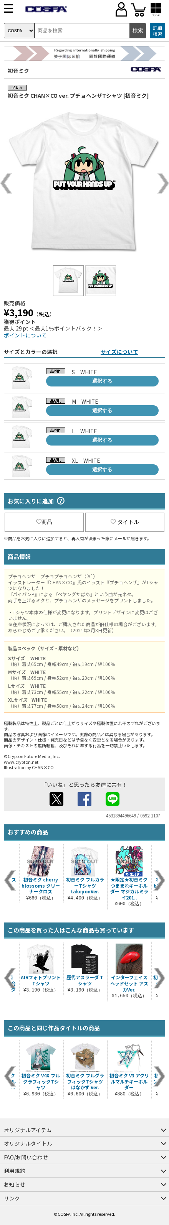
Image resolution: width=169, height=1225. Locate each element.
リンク (12, 1198)
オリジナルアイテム (28, 1130)
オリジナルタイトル (28, 1143)
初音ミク (18, 70)
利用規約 (14, 1170)
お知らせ (14, 1184)
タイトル (125, 522)
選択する (102, 381)
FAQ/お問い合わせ (26, 1157)
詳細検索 (157, 31)
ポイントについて (25, 335)
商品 (44, 522)
